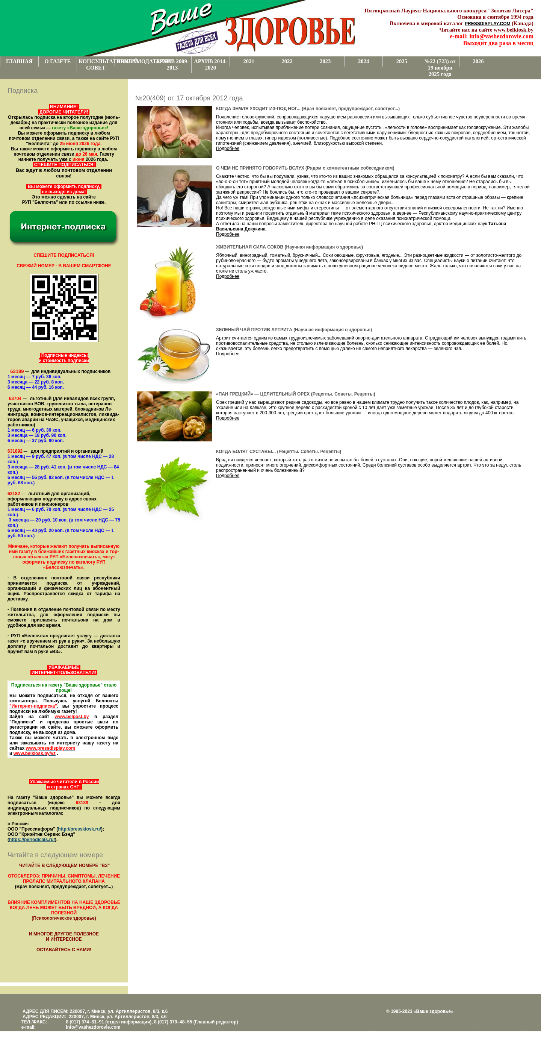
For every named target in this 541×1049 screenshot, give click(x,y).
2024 (363, 61)
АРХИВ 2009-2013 (172, 64)
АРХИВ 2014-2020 (210, 64)
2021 (248, 61)
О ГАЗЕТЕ (57, 61)
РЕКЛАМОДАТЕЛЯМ (135, 61)
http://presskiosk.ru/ (79, 829)
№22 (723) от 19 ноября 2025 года (440, 67)
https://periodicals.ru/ (32, 839)
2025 (401, 61)
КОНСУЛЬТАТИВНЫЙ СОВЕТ (97, 64)
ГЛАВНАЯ (19, 61)
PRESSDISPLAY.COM (488, 23)
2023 (325, 61)
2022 (286, 61)
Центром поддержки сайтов (502, 1032)
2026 (478, 61)
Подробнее (227, 148)
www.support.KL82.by (394, 1038)
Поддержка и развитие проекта (404, 1032)
